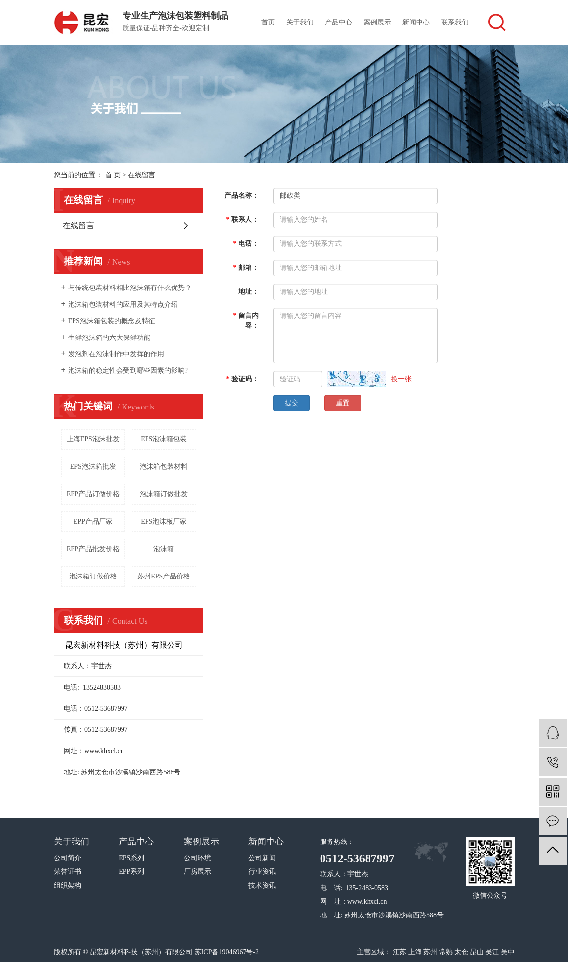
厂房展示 (197, 871)
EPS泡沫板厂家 (164, 521)
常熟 (446, 952)
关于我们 (300, 22)
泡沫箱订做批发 (164, 494)
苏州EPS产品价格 (163, 576)
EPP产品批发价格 (93, 549)
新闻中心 (416, 22)
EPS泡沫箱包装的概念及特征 (111, 321)
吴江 (492, 952)
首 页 (113, 175)
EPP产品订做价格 (93, 494)
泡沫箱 (163, 549)
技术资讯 (262, 885)
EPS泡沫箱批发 (93, 466)
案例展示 (377, 22)
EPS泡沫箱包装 (164, 439)
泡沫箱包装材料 (164, 466)
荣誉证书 (67, 871)
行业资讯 (262, 871)
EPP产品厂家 (93, 521)
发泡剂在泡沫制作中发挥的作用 (116, 354)
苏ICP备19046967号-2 (227, 952)
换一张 (401, 379)
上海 (415, 952)
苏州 (430, 952)
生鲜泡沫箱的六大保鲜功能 (109, 337)
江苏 (399, 952)
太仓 (461, 952)
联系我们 (455, 22)
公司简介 (67, 858)
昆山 (477, 952)
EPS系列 (131, 858)
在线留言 (78, 225)
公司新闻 (262, 858)
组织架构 (67, 885)
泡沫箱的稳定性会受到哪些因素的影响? (128, 370)
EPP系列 (131, 871)
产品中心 (338, 22)
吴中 (508, 952)
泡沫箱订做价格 (93, 576)
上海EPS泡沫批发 (93, 439)
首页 (268, 22)
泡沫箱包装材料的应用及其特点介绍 (123, 304)
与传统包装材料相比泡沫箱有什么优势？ (130, 287)
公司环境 (197, 858)
